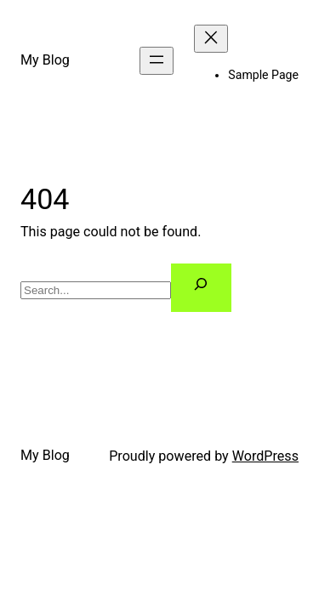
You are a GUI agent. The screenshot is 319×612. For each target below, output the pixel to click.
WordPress (265, 456)
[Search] (201, 288)
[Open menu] (157, 61)
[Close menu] (211, 39)
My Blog (45, 60)
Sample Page (263, 75)
